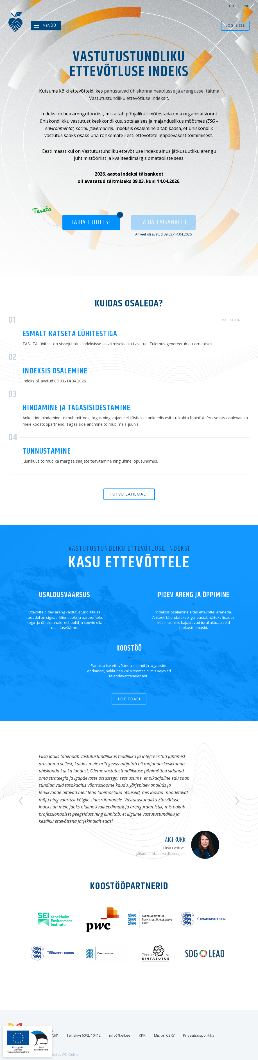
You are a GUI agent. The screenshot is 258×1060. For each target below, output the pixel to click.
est (231, 6)
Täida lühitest (91, 222)
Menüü (49, 25)
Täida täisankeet (163, 222)
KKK (142, 1035)
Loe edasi (129, 699)
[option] (129, 801)
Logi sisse (235, 25)
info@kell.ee (119, 1035)
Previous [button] (21, 800)
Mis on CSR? (164, 1035)
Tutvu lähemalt (129, 494)
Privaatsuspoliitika (198, 1035)
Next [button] (236, 800)
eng (246, 6)
